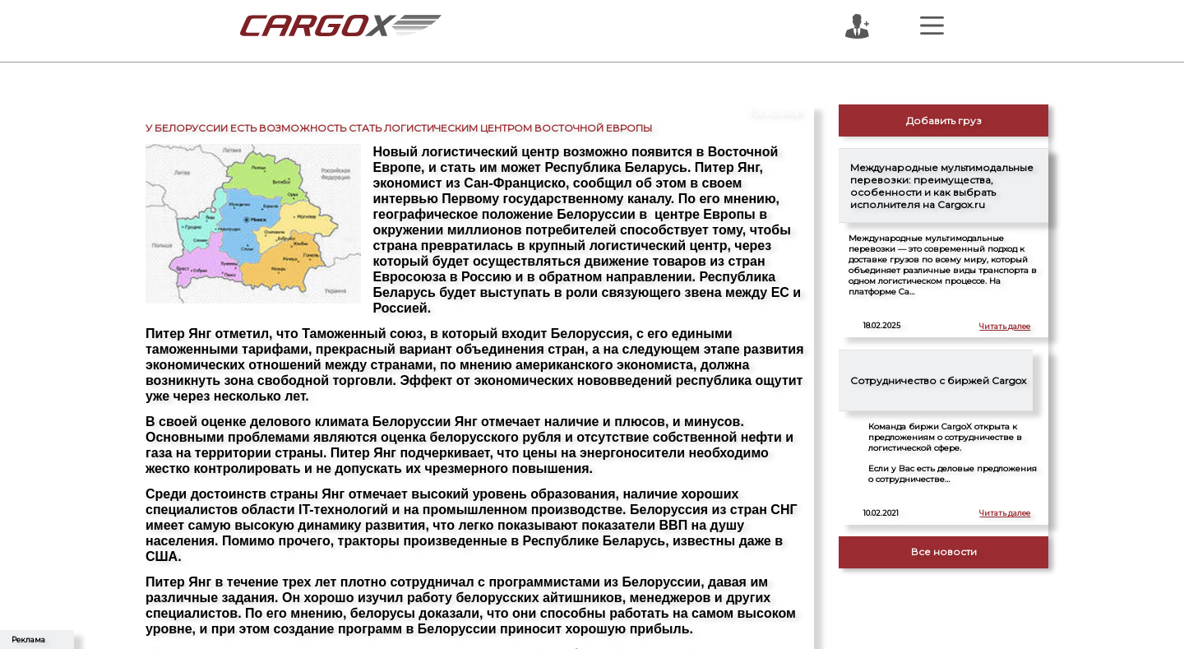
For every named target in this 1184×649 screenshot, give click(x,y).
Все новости (944, 551)
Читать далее (1004, 326)
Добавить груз (944, 120)
